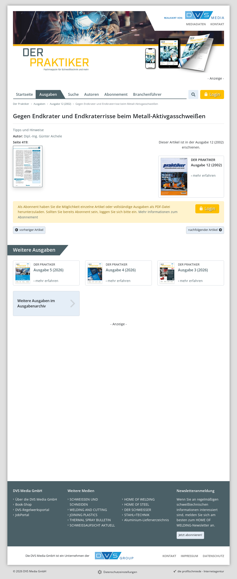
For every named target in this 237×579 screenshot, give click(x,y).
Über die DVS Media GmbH (36, 499)
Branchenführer (147, 94)
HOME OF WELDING (139, 499)
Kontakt (217, 24)
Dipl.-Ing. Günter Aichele (43, 136)
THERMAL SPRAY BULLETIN (90, 520)
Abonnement (116, 94)
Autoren (91, 94)
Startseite (24, 94)
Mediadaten (196, 24)
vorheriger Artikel (29, 230)
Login (212, 94)
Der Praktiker (21, 103)
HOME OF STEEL (136, 504)
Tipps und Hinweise (28, 130)
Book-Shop (23, 504)
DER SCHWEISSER (137, 510)
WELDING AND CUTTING (88, 510)
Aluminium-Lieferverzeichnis (146, 520)
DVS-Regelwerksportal (32, 510)
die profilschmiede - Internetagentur (201, 571)
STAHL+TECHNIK (137, 515)
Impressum (189, 556)
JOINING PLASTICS (83, 515)
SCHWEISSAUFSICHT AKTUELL (92, 525)
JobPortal (22, 515)
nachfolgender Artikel (205, 230)
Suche (73, 94)
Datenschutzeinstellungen (120, 572)
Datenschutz (213, 556)
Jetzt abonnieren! (190, 535)
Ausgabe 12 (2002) (60, 103)
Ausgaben (48, 94)
